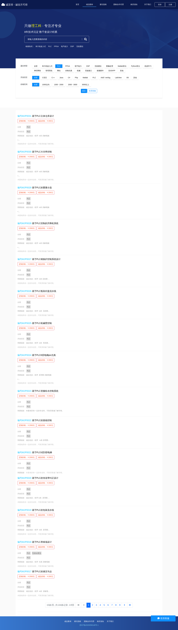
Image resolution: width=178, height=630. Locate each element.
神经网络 (37, 71)
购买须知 (134, 4)
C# (69, 78)
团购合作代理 (118, 4)
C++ (53, 78)
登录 (159, 5)
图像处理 (109, 66)
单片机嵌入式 (38, 46)
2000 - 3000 (72, 85)
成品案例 (89, 4)
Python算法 (135, 66)
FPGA (54, 46)
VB (127, 78)
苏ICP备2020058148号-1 (89, 625)
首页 (77, 4)
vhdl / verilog (105, 78)
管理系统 (49, 71)
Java (61, 78)
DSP (69, 46)
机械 (78, 71)
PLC (47, 46)
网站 (59, 71)
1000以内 (45, 85)
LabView (118, 78)
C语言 (44, 78)
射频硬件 (100, 71)
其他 (121, 71)
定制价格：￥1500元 (27, 121)
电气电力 (62, 46)
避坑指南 (103, 4)
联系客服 (92, 91)
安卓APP (111, 71)
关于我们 (147, 4)
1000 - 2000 (58, 85)
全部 (35, 66)
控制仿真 (68, 71)
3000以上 (85, 85)
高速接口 (88, 71)
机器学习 (148, 66)
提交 (84, 91)
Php (76, 78)
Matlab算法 (122, 66)
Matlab (85, 78)
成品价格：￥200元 (45, 121)
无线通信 (77, 46)
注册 (170, 5)
